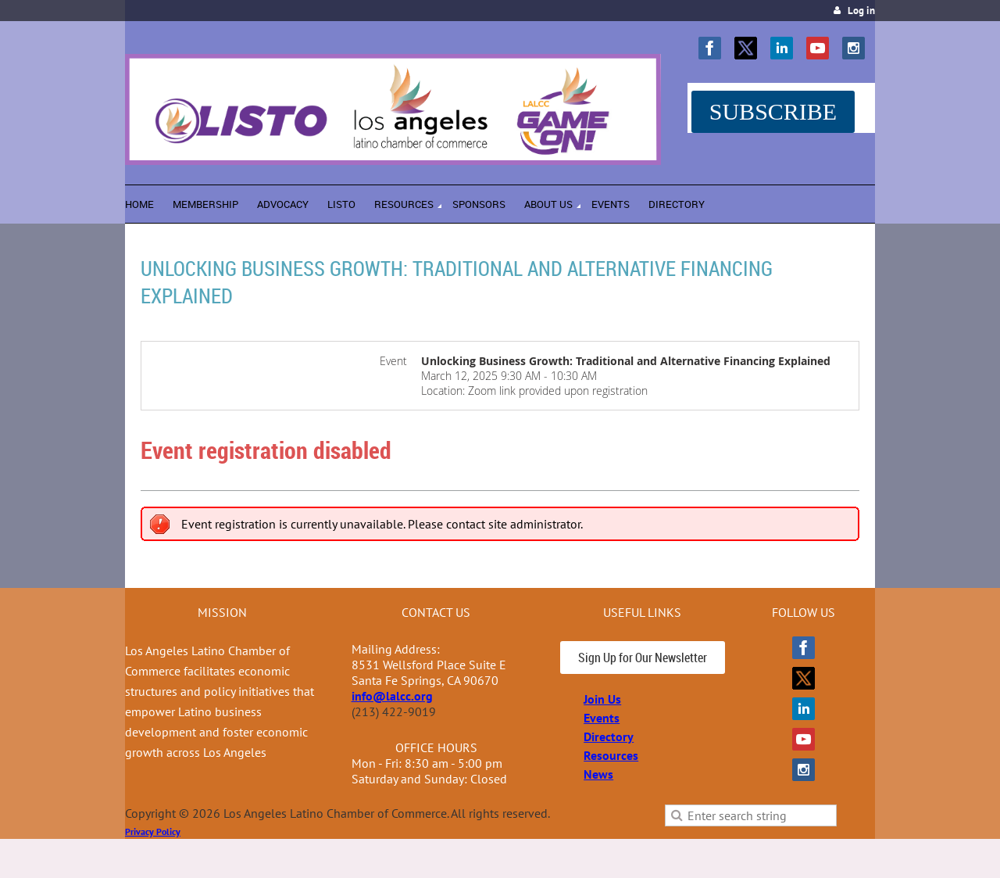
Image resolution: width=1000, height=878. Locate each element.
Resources (611, 755)
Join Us (602, 699)
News (598, 774)
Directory (609, 736)
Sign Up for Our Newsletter (642, 657)
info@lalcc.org (392, 696)
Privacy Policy (152, 831)
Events (602, 718)
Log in (861, 10)
